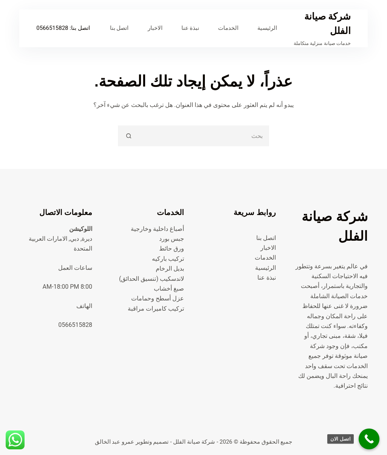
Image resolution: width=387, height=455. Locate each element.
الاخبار (155, 28)
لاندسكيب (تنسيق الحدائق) (151, 278)
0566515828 (52, 28)
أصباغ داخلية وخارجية (157, 228)
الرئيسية (267, 28)
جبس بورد (171, 238)
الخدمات (228, 28)
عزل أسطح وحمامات (157, 298)
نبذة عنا (190, 28)
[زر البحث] (128, 135)
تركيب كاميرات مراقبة (156, 308)
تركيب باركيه (168, 258)
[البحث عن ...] (204, 135)
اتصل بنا (119, 28)
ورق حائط (171, 248)
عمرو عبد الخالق (114, 441)
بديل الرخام (170, 268)
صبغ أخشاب (169, 288)
